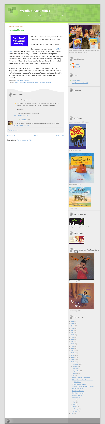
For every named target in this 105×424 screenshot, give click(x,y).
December (76, 364)
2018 (73, 339)
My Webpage (76, 80)
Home (36, 135)
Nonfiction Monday (45, 82)
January (75, 411)
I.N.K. (17, 82)
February (75, 409)
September (76, 371)
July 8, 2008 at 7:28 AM (21, 115)
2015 (73, 346)
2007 (73, 413)
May (74, 402)
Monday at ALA (77, 395)
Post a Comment (13, 130)
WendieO (77, 67)
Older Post (60, 135)
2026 (73, 321)
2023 (73, 328)
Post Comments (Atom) (25, 140)
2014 (73, 348)
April (74, 404)
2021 (73, 332)
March (75, 406)
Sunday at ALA (76, 397)
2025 (73, 323)
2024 (73, 326)
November (76, 366)
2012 (73, 353)
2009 (73, 359)
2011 (73, 355)
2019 (73, 337)
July (74, 375)
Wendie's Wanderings (35, 10)
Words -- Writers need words (81, 377)
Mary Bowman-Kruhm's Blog (80, 83)
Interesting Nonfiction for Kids (29, 82)
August (75, 373)
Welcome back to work (79, 384)
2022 (73, 330)
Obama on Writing (77, 388)
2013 (73, 350)
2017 (73, 341)
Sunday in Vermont (78, 391)
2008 (73, 362)
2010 (73, 357)
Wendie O (24, 119)
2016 (73, 344)
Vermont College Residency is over (83, 386)
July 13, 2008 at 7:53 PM (21, 125)
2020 (73, 335)
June (74, 400)
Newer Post (11, 135)
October (75, 368)
